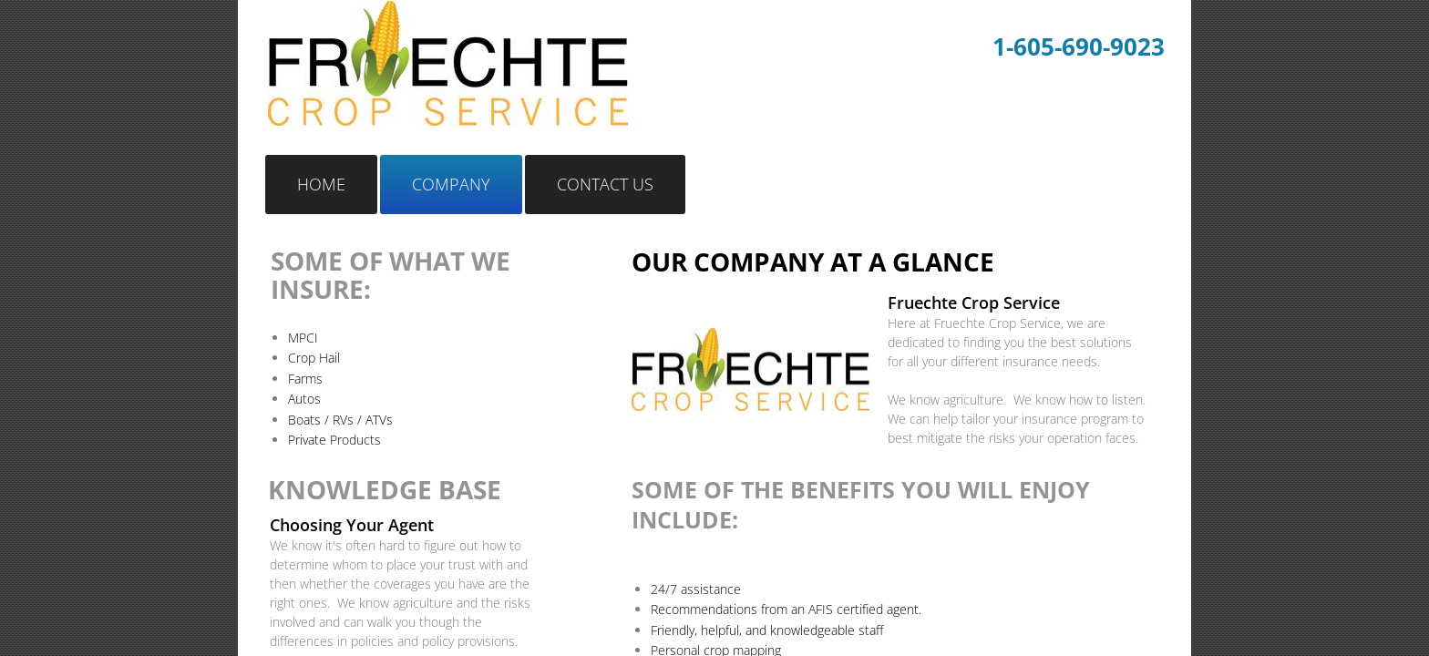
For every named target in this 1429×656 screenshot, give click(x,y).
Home (321, 184)
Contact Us (605, 184)
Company (451, 184)
